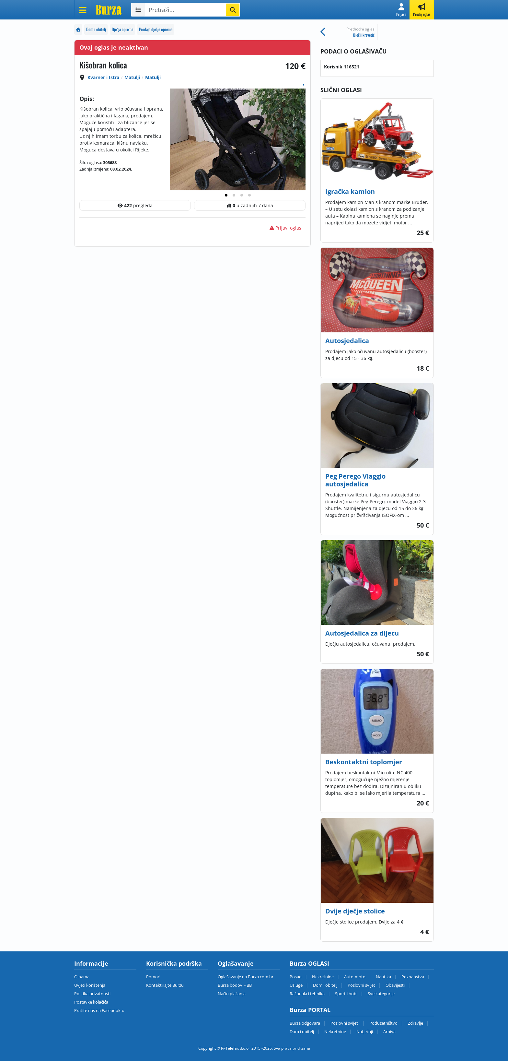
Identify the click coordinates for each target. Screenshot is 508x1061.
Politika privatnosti (92, 993)
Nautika (383, 977)
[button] (401, 9)
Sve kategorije (381, 993)
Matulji (132, 77)
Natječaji (364, 1031)
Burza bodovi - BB (235, 985)
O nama (81, 977)
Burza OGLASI (309, 963)
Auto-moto (354, 977)
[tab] (226, 195)
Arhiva (389, 1031)
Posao (296, 977)
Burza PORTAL (310, 1010)
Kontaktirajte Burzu (165, 985)
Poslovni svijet (361, 985)
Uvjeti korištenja (89, 985)
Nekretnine (323, 977)
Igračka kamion (350, 191)
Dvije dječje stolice (355, 911)
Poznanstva (412, 977)
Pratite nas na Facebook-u (99, 1010)
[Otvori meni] (82, 9)
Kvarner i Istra (103, 77)
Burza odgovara (305, 1023)
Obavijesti (395, 985)
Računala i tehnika (307, 993)
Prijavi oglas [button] (285, 228)
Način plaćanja (232, 993)
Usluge (296, 985)
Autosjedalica (347, 340)
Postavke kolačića (91, 1002)
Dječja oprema (122, 29)
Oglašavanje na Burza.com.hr (245, 977)
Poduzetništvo (383, 1023)
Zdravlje (415, 1023)
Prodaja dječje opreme (155, 29)
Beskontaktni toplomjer (363, 761)
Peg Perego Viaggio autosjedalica (355, 480)
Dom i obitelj (96, 29)
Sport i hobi (346, 993)
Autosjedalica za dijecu (362, 633)
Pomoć (153, 977)
